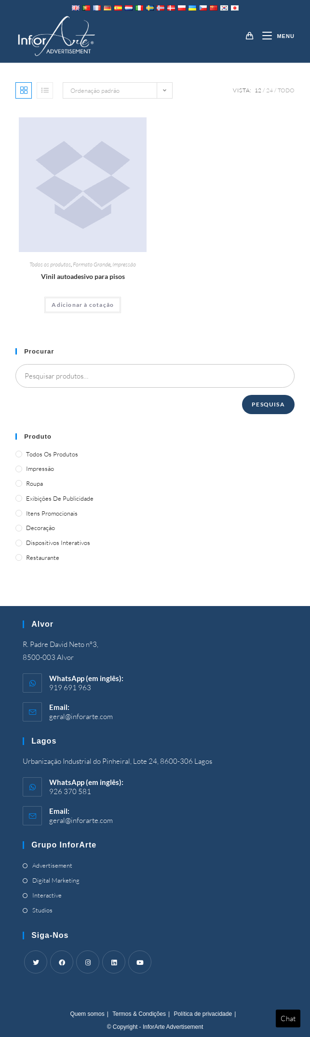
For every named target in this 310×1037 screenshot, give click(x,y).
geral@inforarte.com (81, 716)
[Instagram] (87, 962)
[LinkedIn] (113, 962)
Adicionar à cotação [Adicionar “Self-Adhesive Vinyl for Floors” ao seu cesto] (83, 304)
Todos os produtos (50, 264)
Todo (286, 90)
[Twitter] (35, 962)
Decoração (40, 527)
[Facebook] (61, 962)
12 (258, 90)
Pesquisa (268, 404)
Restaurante (42, 557)
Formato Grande (91, 264)
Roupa (34, 483)
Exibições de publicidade (60, 498)
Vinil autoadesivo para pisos (83, 276)
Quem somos (87, 1014)
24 (269, 90)
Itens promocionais (52, 513)
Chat (288, 1018)
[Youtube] (139, 962)
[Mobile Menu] (274, 36)
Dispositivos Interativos (58, 542)
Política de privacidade (203, 1014)
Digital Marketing (56, 880)
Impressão (124, 264)
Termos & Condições (139, 1014)
